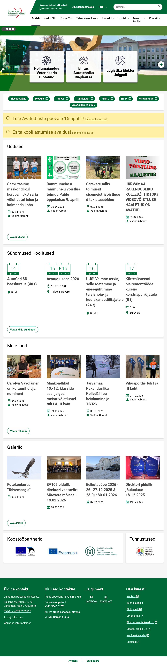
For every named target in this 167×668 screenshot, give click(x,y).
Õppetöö (67, 20)
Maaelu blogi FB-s (137, 628)
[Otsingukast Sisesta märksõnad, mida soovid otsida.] (138, 7)
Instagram (106, 599)
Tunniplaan (85, 99)
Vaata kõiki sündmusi (22, 329)
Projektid (108, 20)
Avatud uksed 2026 (83, 105)
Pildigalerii (133, 609)
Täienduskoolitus (87, 20)
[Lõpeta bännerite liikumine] (3, 29)
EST (103, 7)
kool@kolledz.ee (13, 617)
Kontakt (155, 20)
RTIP (127, 99)
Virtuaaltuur (149, 99)
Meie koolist (139, 20)
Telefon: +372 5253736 (17, 611)
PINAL (108, 99)
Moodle (42, 99)
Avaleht (35, 18)
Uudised (131, 641)
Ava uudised (17, 237)
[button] (7, 29)
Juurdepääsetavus (83, 6)
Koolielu (124, 20)
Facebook (91, 599)
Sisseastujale (18, 98)
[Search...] (159, 7)
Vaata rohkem (18, 431)
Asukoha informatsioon (17, 623)
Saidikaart (93, 660)
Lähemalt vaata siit (96, 119)
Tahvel (63, 99)
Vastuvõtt (50, 20)
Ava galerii (16, 523)
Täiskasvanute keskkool (140, 622)
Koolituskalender (136, 635)
